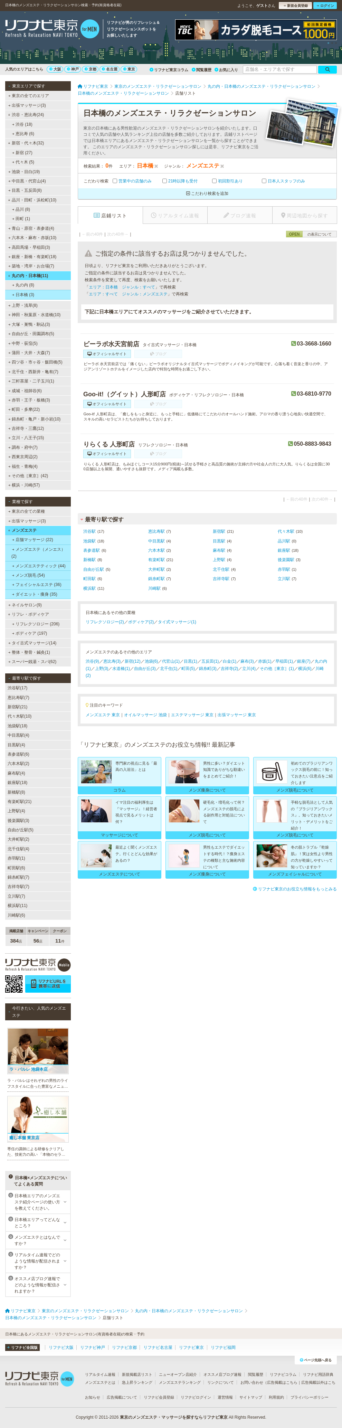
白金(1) (229, 661)
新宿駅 (219, 531)
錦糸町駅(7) (18, 877)
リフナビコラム (283, 1374)
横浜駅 (89, 588)
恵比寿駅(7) (18, 697)
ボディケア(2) (141, 622)
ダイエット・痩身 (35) (34, 594)
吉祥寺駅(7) (18, 886)
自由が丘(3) (145, 668)
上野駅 (219, 559)
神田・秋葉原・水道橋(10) (34, 314)
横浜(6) (305, 668)
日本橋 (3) (23, 294)
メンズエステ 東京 (103, 714)
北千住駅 (221, 569)
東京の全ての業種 (26, 511)
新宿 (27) (22, 152)
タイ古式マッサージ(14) (32, 643)
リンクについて (220, 1382)
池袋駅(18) (17, 726)
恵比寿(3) (112, 661)
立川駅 (284, 578)
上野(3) (101, 668)
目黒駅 (219, 541)
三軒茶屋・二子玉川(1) (31, 381)
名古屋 (109, 69)
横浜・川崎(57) (24, 485)
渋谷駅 (89, 531)
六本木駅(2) (18, 763)
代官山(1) (171, 661)
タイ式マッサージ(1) (177, 622)
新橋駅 (89, 559)
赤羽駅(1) (16, 858)
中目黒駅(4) (18, 735)
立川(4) (249, 668)
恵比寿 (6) (23, 133)
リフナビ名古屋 (157, 1347)
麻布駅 (219, 550)
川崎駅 (154, 588)
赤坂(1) (265, 661)
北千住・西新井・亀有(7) (33, 371)
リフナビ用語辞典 (318, 1374)
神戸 (73, 69)
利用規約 (276, 1397)
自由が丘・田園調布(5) (31, 333)
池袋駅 (89, 541)
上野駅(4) (16, 810)
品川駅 (284, 541)
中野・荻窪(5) (23, 343)
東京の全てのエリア (28, 95)
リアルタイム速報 (100, 1374)
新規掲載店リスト (137, 1374)
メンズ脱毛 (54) (28, 575)
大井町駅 (156, 569)
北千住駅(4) (18, 849)
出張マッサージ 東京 (237, 714)
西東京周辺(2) (23, 456)
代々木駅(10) (19, 716)
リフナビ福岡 (223, 1347)
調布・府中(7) (23, 447)
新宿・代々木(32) (26, 143)
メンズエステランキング (180, 1382)
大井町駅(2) (18, 839)
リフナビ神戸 (92, 1347)
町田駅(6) (16, 868)
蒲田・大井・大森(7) (29, 352)
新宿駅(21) (17, 706)
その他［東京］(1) (277, 668)
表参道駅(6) (18, 754)
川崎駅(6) (16, 915)
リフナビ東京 (191, 1347)
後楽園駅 (286, 559)
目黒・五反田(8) (25, 190)
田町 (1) (21, 218)
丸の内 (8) (23, 285)
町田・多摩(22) (24, 409)
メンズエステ (22, 530)
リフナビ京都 (124, 1347)
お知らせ (92, 1397)
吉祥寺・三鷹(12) (26, 428)
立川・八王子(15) (26, 437)
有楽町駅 (156, 559)
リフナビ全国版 (22, 1347)
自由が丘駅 (93, 569)
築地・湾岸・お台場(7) (31, 266)
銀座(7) (304, 661)
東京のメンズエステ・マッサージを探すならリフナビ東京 (174, 1417)
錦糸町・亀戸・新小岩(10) (34, 419)
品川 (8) (21, 209)
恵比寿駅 (156, 531)
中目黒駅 (156, 541)
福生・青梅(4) (23, 466)
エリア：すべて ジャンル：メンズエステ (128, 294)
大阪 (55, 69)
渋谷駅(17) (17, 687)
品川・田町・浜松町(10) (32, 200)
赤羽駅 (284, 569)
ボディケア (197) (29, 633)
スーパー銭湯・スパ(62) (32, 661)
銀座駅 (284, 550)
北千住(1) (169, 668)
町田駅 (89, 578)
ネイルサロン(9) (25, 605)
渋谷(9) (92, 661)
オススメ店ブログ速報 (222, 1374)
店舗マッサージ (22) (32, 539)
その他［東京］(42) (28, 475)
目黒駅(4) (16, 745)
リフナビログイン (196, 1397)
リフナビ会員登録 (159, 1397)
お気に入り (226, 70)
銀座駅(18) (17, 782)
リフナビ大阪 (61, 1347)
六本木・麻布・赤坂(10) (32, 237)
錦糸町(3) (208, 668)
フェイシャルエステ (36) (36, 584)
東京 (129, 69)
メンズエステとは (100, 1382)
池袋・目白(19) (24, 171)
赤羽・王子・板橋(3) (29, 400)
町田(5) (188, 668)
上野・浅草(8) (23, 305)
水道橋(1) (121, 668)
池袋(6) (151, 661)
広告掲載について (122, 1397)
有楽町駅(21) (19, 801)
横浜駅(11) (17, 905)
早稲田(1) (284, 661)
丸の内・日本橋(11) (28, 275)
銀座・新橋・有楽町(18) (32, 256)
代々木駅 (286, 531)
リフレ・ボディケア (28, 614)
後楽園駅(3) (18, 820)
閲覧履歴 (201, 70)
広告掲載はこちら (282, 1382)
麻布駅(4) (16, 773)
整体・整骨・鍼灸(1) (29, 652)
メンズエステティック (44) (39, 566)
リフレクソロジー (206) (36, 624)
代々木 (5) (23, 162)
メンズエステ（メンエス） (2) (38, 553)
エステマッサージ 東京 (192, 714)
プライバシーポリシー (310, 1397)
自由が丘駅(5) (21, 830)
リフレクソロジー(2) (105, 622)
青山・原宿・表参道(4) (31, 228)
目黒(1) (190, 661)
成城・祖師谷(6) (25, 390)
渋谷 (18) (22, 124)
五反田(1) (210, 661)
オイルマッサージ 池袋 (145, 714)
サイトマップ (250, 1397)
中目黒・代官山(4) (27, 181)
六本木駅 (156, 550)
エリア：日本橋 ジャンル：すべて (122, 287)
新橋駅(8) (16, 792)
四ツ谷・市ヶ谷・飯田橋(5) (35, 362)
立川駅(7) (16, 896)
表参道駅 (91, 550)
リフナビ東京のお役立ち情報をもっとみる (295, 889)
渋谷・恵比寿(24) (26, 114)
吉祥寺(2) (229, 668)
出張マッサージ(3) (27, 105)
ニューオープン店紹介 (178, 1374)
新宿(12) (132, 661)
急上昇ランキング (137, 1382)
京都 (90, 69)
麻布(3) (247, 661)
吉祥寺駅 (221, 578)
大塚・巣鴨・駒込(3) (29, 324)
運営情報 (225, 1397)
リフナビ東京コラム (169, 70)
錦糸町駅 (156, 578)
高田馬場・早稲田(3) (29, 247)
